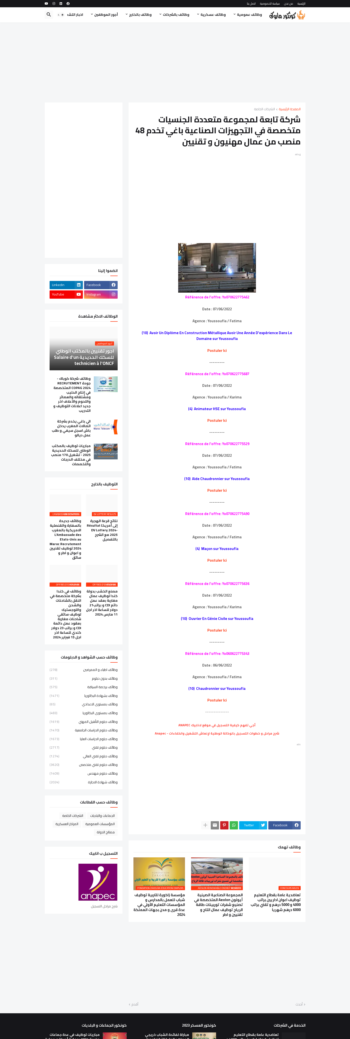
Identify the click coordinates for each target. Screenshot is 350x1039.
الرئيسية (302, 3)
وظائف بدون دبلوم (84, 678)
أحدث (299, 1004)
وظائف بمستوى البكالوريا (84, 713)
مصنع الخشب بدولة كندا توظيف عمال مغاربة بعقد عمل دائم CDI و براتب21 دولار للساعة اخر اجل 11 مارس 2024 (102, 603)
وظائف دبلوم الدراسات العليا (84, 739)
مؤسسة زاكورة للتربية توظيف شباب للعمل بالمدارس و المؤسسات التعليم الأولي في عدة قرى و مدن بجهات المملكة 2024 (159, 905)
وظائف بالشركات (176, 14)
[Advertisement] (175, 62)
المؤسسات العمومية (100, 824)
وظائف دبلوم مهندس (84, 773)
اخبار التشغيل (72, 14)
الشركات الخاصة (264, 109)
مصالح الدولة (106, 832)
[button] (61, 14)
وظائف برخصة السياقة (84, 687)
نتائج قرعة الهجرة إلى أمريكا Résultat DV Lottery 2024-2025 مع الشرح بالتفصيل (102, 530)
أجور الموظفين (106, 14)
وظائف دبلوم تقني (84, 747)
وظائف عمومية (249, 14)
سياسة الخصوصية (270, 3)
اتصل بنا (251, 3)
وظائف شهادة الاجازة (84, 782)
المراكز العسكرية (66, 824)
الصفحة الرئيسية (290, 109)
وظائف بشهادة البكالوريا (84, 696)
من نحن (288, 3)
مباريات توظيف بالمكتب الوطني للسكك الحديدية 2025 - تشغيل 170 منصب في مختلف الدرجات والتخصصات (71, 455)
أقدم (134, 1004)
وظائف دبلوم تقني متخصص (84, 764)
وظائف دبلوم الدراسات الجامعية (84, 730)
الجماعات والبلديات (102, 815)
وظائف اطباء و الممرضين (84, 670)
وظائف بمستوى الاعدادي (84, 704)
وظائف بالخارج (140, 14)
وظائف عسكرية (213, 14)
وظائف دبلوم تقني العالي (84, 756)
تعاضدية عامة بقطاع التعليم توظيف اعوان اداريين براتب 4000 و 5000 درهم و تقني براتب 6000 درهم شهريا (276, 902)
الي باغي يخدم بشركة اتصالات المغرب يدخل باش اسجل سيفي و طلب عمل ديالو (71, 428)
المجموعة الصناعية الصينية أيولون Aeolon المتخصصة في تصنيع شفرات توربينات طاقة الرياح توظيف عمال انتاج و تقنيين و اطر (218, 905)
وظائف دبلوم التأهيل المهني (84, 721)
